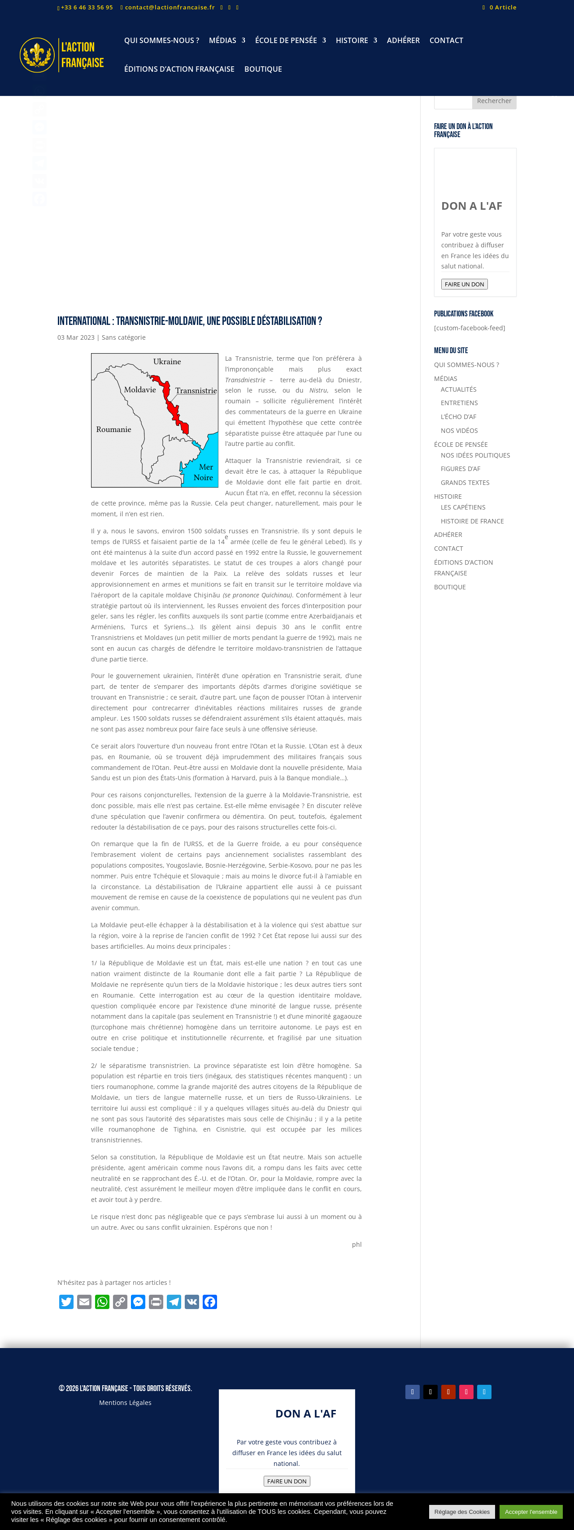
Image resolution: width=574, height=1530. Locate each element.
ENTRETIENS (459, 402)
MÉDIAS (222, 41)
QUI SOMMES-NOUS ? (161, 41)
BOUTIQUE (263, 70)
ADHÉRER (403, 41)
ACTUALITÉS (459, 389)
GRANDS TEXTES (465, 482)
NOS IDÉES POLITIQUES (475, 455)
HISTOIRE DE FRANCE (472, 521)
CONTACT (446, 41)
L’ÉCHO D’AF (458, 416)
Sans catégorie (124, 337)
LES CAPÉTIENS (463, 507)
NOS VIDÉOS (459, 430)
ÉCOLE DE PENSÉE (286, 41)
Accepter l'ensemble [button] (531, 1511)
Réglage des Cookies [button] (462, 1511)
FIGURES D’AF (460, 468)
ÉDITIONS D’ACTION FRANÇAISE (179, 70)
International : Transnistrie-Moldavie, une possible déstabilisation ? (189, 321)
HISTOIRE (352, 41)
